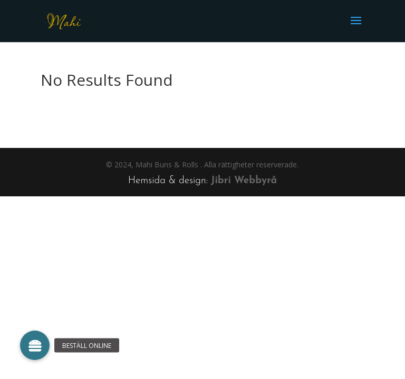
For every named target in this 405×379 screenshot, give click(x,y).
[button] (35, 345)
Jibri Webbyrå (244, 181)
